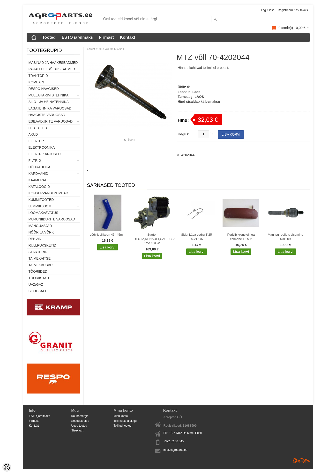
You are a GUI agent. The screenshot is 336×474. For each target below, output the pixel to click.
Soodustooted (80, 421)
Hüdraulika (39, 167)
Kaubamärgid (80, 416)
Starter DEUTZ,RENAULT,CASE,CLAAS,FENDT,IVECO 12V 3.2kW (153, 239)
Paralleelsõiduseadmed (52, 69)
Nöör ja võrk (41, 232)
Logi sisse (267, 10)
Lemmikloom (40, 206)
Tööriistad (39, 278)
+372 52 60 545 (174, 441)
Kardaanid (38, 173)
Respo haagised (44, 89)
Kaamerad (38, 180)
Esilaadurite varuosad (51, 121)
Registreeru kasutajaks (293, 10)
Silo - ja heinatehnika (49, 102)
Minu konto (121, 416)
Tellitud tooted (123, 425)
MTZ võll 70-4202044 (111, 48)
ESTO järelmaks (77, 37)
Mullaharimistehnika (49, 95)
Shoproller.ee (301, 460)
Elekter (36, 141)
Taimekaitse (40, 258)
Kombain (36, 82)
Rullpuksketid (42, 245)
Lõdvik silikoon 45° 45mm (108, 234)
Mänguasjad (40, 226)
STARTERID (38, 252)
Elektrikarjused (45, 154)
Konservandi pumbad (48, 193)
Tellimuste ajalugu (125, 421)
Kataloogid (39, 187)
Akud (33, 134)
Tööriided (38, 271)
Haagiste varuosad (47, 115)
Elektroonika (42, 147)
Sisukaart (77, 430)
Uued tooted (79, 425)
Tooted (49, 37)
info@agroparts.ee (175, 450)
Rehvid (35, 239)
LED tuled (38, 128)
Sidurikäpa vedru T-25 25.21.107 (196, 237)
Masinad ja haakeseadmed (53, 63)
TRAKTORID (38, 76)
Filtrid (35, 160)
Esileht (91, 48)
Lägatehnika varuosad (50, 108)
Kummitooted (41, 200)
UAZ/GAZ (36, 284)
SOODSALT (38, 291)
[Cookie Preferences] (6, 467)
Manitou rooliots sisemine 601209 (285, 237)
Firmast (106, 37)
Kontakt (127, 37)
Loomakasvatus (43, 213)
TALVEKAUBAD (41, 265)
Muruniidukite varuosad (52, 219)
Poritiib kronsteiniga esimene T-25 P (240, 237)
